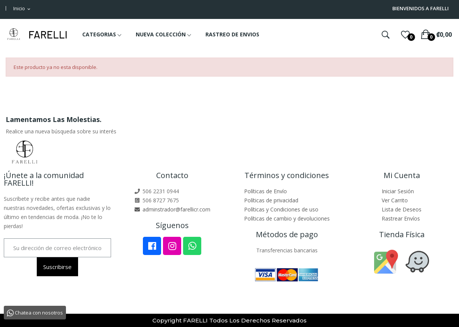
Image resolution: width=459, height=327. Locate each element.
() (405, 34)
